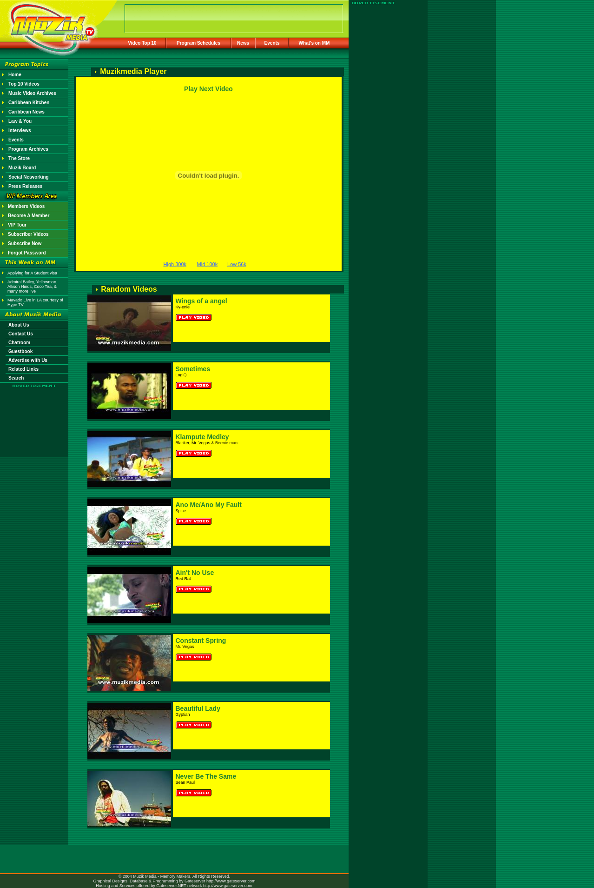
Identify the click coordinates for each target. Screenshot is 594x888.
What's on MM (314, 43)
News (243, 43)
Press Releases (25, 186)
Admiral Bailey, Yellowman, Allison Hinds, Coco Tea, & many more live (32, 287)
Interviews (19, 130)
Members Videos (26, 206)
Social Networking (28, 177)
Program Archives (28, 149)
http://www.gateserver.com (231, 881)
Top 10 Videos (24, 84)
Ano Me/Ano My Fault (209, 504)
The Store (19, 158)
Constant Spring (201, 640)
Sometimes (193, 369)
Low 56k (236, 264)
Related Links (23, 369)
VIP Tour (17, 224)
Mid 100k (207, 264)
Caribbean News (26, 111)
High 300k (175, 264)
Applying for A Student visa (32, 273)
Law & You (20, 121)
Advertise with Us (27, 360)
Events (272, 43)
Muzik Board (22, 167)
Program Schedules (198, 43)
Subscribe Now (24, 243)
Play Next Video (208, 89)
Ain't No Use (195, 572)
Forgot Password (27, 252)
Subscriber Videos (28, 234)
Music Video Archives (32, 93)
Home (14, 74)
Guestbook (20, 351)
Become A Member (28, 215)
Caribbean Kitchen (28, 102)
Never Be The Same (206, 776)
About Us (18, 324)
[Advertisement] (34, 415)
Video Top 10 (142, 43)
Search (16, 378)
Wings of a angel (201, 301)
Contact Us (20, 333)
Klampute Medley (202, 437)
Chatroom (19, 342)
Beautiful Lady (198, 708)
